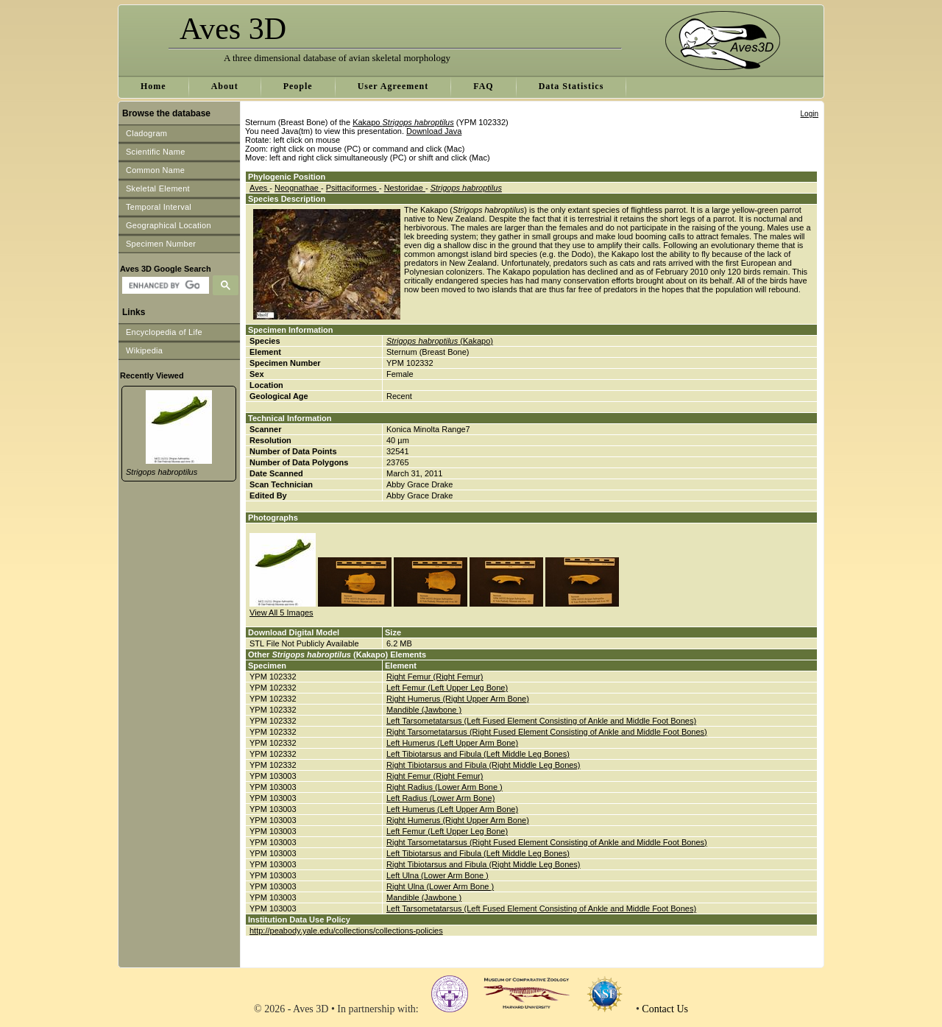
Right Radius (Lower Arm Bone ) (444, 787)
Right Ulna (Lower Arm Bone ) (440, 886)
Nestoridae (404, 187)
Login (809, 114)
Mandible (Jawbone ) (423, 709)
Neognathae (298, 187)
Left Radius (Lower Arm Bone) (440, 798)
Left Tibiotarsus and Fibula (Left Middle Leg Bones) (478, 753)
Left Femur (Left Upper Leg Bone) (447, 687)
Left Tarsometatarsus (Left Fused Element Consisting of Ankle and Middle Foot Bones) (541, 720)
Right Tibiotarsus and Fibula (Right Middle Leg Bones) (483, 764)
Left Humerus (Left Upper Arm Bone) (452, 742)
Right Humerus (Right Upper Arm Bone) (457, 698)
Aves (259, 187)
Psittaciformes (352, 187)
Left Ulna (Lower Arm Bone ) (437, 875)
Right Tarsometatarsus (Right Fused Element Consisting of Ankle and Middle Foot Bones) (546, 731)
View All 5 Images (281, 612)
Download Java (433, 131)
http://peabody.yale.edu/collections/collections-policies (346, 930)
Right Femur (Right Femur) (434, 676)
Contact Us (665, 1008)
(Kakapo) (439, 340)
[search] (164, 285)
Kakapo (403, 122)
